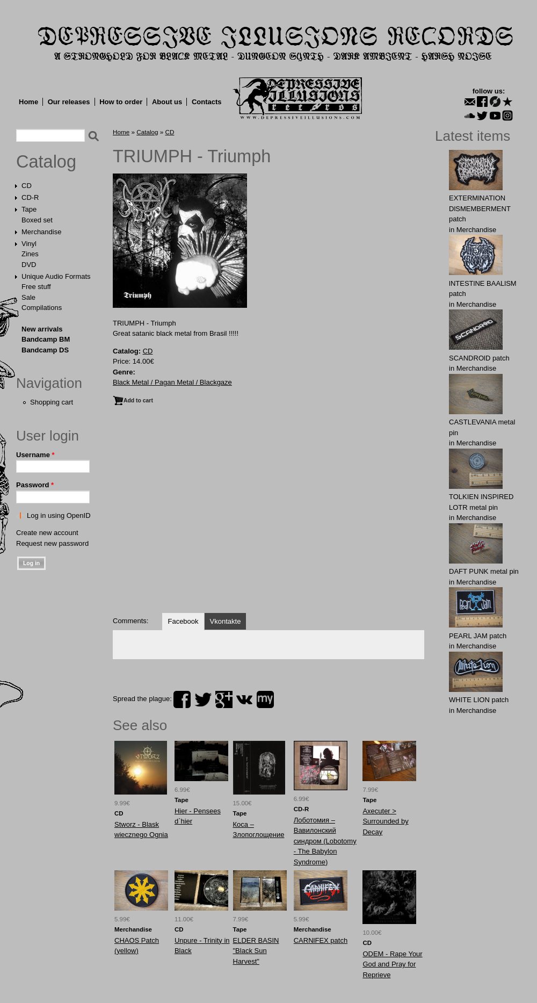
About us (167, 102)
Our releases (69, 102)
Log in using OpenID (59, 515)
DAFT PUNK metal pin (484, 571)
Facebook (183, 621)
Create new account (47, 533)
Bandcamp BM (45, 339)
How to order (120, 102)
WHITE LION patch (479, 700)
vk (244, 699)
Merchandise (41, 232)
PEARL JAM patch (477, 636)
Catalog (46, 161)
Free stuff (36, 287)
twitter (203, 699)
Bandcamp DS (45, 350)
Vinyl (29, 244)
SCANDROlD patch (479, 358)
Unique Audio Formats (56, 276)
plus (224, 699)
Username (35, 455)
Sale (28, 297)
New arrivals (42, 329)
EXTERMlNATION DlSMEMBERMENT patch (480, 208)
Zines (30, 254)
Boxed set (37, 220)
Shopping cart (51, 402)
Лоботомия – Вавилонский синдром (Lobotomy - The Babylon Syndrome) (325, 841)
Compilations (41, 308)
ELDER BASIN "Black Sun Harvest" (256, 950)
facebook (182, 699)
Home (28, 102)
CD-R (30, 197)
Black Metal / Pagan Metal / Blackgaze (172, 382)
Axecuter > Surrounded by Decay (385, 821)
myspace (265, 699)
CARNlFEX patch (320, 940)
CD (26, 186)
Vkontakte (225, 621)
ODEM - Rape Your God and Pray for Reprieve (392, 964)
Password (35, 485)
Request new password (52, 543)
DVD (28, 265)
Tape (29, 209)
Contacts (207, 102)
